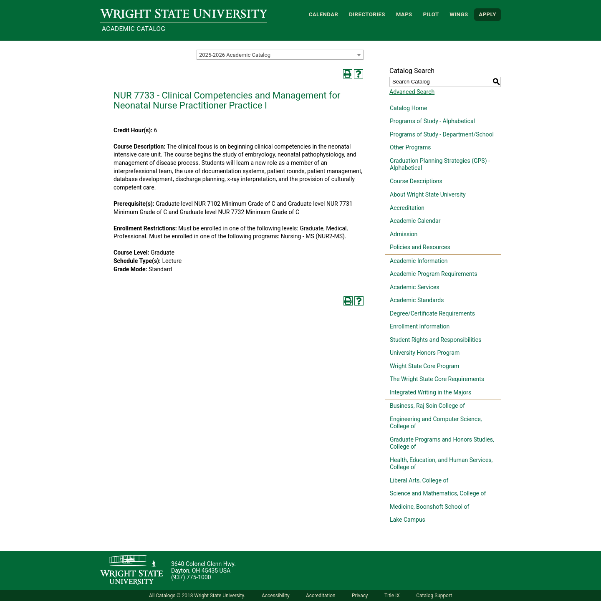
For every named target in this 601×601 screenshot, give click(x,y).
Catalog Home (408, 108)
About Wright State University (428, 194)
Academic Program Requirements (433, 273)
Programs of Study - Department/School (442, 134)
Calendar (323, 14)
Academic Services (414, 287)
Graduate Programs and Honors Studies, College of (442, 443)
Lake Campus (407, 519)
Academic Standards (417, 300)
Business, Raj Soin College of (427, 405)
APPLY (487, 14)
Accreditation (407, 208)
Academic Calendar (415, 220)
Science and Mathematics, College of (438, 493)
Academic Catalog (133, 29)
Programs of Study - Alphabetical (432, 121)
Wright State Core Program (424, 366)
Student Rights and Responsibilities (436, 339)
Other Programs (410, 147)
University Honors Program (425, 352)
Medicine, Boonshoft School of (429, 506)
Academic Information (419, 261)
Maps (404, 14)
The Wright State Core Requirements (437, 379)
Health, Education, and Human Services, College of (441, 464)
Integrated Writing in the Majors (430, 392)
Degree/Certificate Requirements (432, 313)
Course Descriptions (416, 181)
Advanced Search (411, 91)
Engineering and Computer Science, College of (436, 423)
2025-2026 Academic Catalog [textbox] (234, 55)
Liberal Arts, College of (419, 480)
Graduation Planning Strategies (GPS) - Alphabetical (440, 164)
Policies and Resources (420, 247)
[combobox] (280, 55)
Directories (367, 14)
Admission (403, 234)
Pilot (431, 14)
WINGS (458, 14)
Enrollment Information (419, 326)
